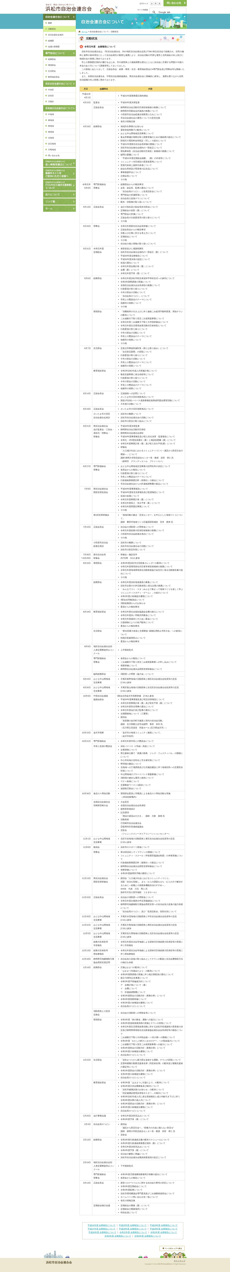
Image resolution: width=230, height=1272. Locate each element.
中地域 (51, 114)
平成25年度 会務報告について (133, 1225)
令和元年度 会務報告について (133, 1232)
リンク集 (59, 201)
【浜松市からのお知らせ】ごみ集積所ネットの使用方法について (59, 173)
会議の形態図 (54, 47)
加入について (59, 194)
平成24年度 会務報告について (101, 1225)
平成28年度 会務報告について (133, 1229)
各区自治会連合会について (59, 83)
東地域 (51, 120)
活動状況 (52, 29)
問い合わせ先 (54, 155)
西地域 (51, 126)
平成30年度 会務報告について (102, 1232)
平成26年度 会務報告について (164, 1225)
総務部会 (52, 59)
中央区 (51, 90)
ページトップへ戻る (172, 1249)
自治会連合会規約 (55, 35)
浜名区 (51, 96)
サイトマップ (179, 1261)
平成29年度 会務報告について (164, 1229)
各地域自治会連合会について (59, 108)
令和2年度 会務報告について (163, 1232)
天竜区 (51, 101)
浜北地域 (52, 144)
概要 (50, 23)
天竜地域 (52, 150)
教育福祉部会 (54, 77)
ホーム (59, 208)
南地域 (51, 132)
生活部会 (52, 71)
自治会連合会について (59, 17)
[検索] (167, 12)
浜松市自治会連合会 (72, 7)
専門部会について (59, 53)
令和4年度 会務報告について (147, 1236)
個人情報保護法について (59, 163)
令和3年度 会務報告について (117, 1236)
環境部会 (52, 65)
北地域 (51, 138)
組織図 (51, 41)
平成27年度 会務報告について (101, 1229)
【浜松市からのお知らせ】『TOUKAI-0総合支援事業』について (59, 185)
